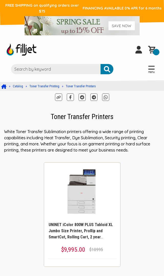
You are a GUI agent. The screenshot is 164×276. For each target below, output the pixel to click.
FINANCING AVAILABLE (122, 8)
